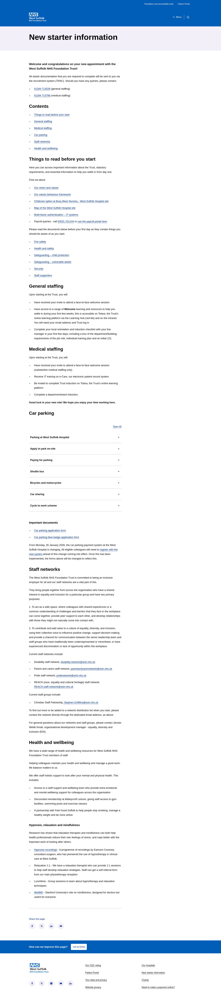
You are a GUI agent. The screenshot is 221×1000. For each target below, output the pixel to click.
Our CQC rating (93, 965)
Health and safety (44, 248)
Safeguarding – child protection (51, 255)
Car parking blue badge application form (56, 537)
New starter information (153, 972)
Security (38, 268)
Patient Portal (184, 4)
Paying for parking (75, 460)
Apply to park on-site (75, 448)
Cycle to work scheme (75, 505)
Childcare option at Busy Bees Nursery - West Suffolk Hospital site (71, 201)
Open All (117, 426)
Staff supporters (43, 275)
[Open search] (188, 17)
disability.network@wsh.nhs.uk (78, 662)
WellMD (38, 892)
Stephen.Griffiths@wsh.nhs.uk (80, 702)
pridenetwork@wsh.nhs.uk (71, 675)
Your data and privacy (96, 980)
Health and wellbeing (46, 148)
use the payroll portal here (92, 221)
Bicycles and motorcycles (75, 483)
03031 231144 (66, 221)
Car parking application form (50, 530)
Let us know (79, 947)
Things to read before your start (51, 114)
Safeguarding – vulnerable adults (52, 262)
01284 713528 (42, 88)
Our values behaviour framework (52, 194)
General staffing (43, 121)
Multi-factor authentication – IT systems (56, 214)
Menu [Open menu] (177, 17)
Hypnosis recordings (45, 849)
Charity (145, 980)
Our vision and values (46, 187)
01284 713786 (42, 95)
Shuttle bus (75, 471)
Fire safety (40, 241)
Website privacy (93, 987)
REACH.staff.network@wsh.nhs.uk (53, 686)
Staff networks (42, 141)
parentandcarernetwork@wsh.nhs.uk (91, 668)
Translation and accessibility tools (158, 4)
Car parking (40, 135)
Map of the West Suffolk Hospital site (54, 208)
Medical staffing (43, 128)
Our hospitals (148, 965)
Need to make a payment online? (158, 987)
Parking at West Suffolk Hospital (75, 437)
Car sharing (75, 494)
